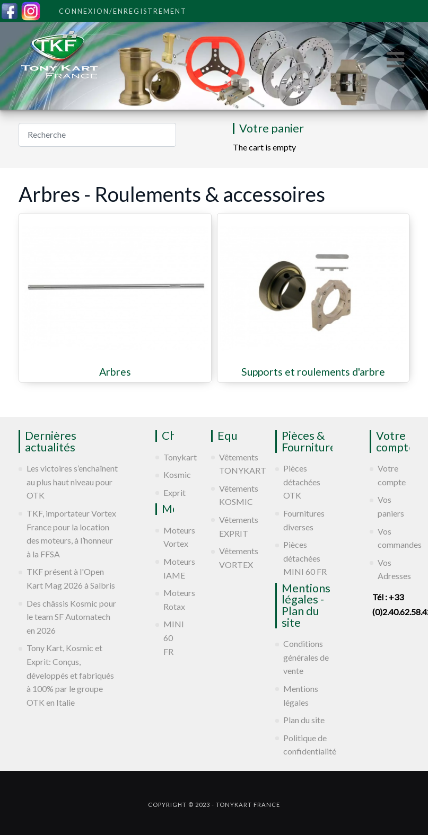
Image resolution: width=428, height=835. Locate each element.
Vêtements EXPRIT (228, 526)
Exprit (168, 492)
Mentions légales (300, 695)
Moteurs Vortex (168, 537)
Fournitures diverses (304, 520)
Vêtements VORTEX (228, 558)
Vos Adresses (393, 569)
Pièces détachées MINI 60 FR (305, 557)
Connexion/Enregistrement (123, 11)
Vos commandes (393, 538)
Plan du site (304, 720)
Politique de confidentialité (308, 745)
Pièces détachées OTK (301, 481)
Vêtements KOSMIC (228, 495)
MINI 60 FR (168, 637)
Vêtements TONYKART (228, 464)
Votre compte (392, 475)
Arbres (115, 372)
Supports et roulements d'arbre (313, 372)
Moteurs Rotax (168, 599)
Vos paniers (391, 506)
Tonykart (168, 457)
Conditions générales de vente (306, 657)
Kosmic (168, 474)
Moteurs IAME (168, 568)
